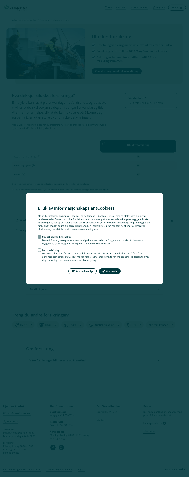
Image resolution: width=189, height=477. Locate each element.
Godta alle (109, 271)
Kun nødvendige (82, 271)
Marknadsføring (50, 250)
